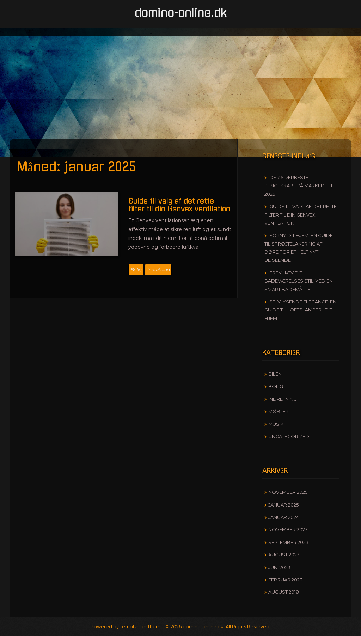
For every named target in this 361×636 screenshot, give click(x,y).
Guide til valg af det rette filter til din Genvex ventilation (300, 215)
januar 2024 (283, 517)
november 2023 (288, 529)
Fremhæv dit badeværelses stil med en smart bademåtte (298, 281)
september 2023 (288, 542)
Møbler (278, 411)
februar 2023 (285, 579)
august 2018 (283, 592)
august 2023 (284, 554)
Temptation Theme (142, 626)
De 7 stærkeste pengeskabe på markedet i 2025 (298, 186)
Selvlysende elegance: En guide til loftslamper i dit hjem (300, 310)
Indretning (158, 269)
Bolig (135, 269)
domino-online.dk (181, 13)
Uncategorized (288, 436)
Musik (275, 424)
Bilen (275, 374)
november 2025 (287, 492)
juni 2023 (279, 567)
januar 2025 (283, 505)
